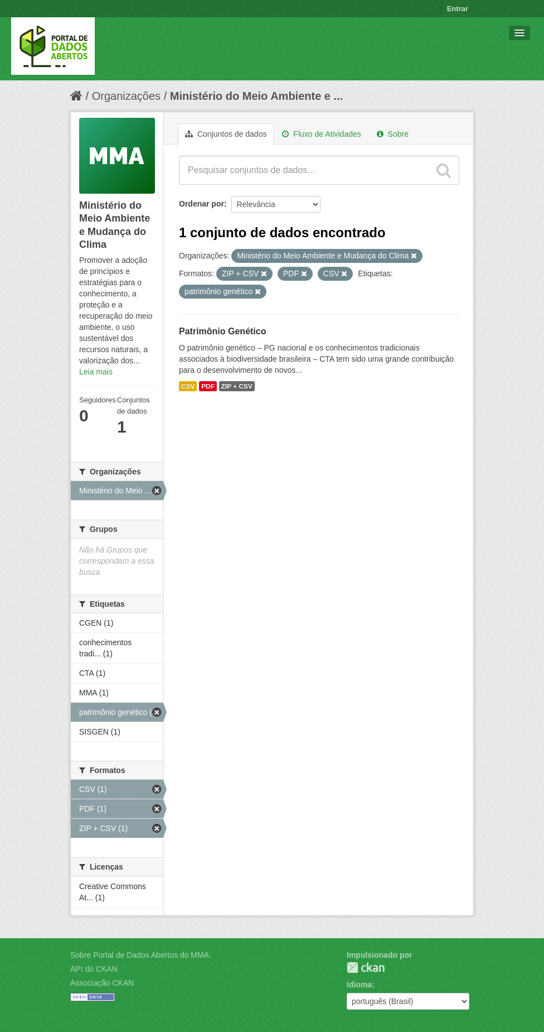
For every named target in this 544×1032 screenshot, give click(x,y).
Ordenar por (201, 203)
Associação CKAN (102, 982)
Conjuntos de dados (225, 133)
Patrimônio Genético (222, 331)
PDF (208, 386)
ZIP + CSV (236, 386)
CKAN (366, 967)
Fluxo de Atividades (321, 133)
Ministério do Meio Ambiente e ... (256, 96)
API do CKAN (94, 968)
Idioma (359, 984)
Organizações (126, 96)
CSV (188, 386)
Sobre (393, 133)
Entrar (457, 8)
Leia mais (96, 371)
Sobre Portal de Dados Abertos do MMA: (140, 955)
